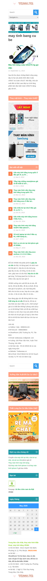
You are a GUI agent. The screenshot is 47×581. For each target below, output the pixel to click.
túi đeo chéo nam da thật (24, 489)
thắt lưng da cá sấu (15, 301)
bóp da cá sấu (33, 273)
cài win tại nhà (17, 460)
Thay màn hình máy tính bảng (18, 463)
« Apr (15, 533)
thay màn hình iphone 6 (19, 465)
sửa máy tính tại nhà (21, 457)
